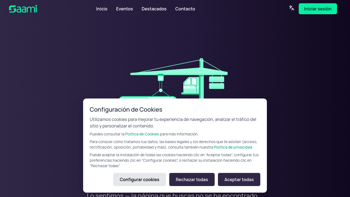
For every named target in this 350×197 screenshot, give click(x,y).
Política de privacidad (233, 147)
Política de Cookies (142, 134)
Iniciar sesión (317, 9)
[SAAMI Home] (36, 9)
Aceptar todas (239, 179)
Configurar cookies (139, 179)
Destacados (154, 9)
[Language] (291, 8)
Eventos (124, 9)
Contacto (185, 9)
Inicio (101, 9)
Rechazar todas (192, 179)
